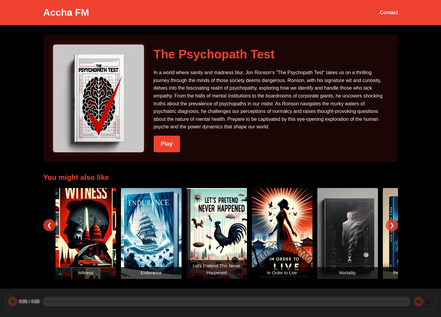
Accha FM (66, 12)
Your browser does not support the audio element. (220, 301)
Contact (389, 12)
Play (167, 143)
